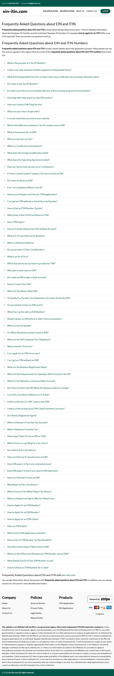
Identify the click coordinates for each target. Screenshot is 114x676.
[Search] (111, 3)
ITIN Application (66, 603)
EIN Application (66, 608)
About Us (6, 608)
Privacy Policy (37, 608)
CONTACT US (91, 11)
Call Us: (10, 3)
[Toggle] (4, 63)
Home (4, 603)
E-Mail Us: (30, 3)
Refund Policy (37, 618)
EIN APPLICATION (67, 11)
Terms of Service (38, 603)
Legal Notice (36, 613)
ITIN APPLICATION (50, 11)
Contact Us (7, 613)
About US (80, 11)
